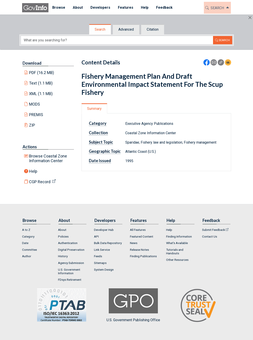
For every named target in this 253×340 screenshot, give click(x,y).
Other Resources (177, 259)
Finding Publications (143, 256)
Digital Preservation (71, 249)
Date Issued (100, 160)
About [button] (78, 7)
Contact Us (209, 236)
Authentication (67, 243)
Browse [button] (58, 7)
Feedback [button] (164, 7)
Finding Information (179, 236)
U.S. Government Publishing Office (133, 305)
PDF (41, 72)
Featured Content (141, 236)
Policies (63, 236)
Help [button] (144, 7)
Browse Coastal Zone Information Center (48, 158)
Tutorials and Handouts (174, 251)
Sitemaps (100, 263)
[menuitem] (58, 8)
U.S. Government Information (69, 271)
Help (33, 171)
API (96, 236)
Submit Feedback (213, 230)
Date (25, 243)
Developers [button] (100, 7)
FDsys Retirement (69, 279)
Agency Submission (71, 263)
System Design (104, 269)
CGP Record (39, 181)
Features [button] (125, 7)
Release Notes (139, 249)
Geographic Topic (105, 151)
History (63, 256)
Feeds (98, 256)
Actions (30, 146)
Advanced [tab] (126, 29)
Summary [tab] (94, 108)
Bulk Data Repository (108, 243)
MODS (34, 104)
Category (98, 123)
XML (41, 93)
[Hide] (250, 18)
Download (32, 63)
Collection (98, 132)
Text (41, 83)
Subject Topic (101, 142)
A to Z (26, 230)
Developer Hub (104, 230)
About (62, 230)
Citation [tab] (153, 29)
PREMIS (36, 114)
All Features (138, 230)
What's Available (177, 243)
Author (26, 256)
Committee (29, 249)
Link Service (102, 249)
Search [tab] (100, 29)
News (133, 243)
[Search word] (117, 40)
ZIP (32, 125)
